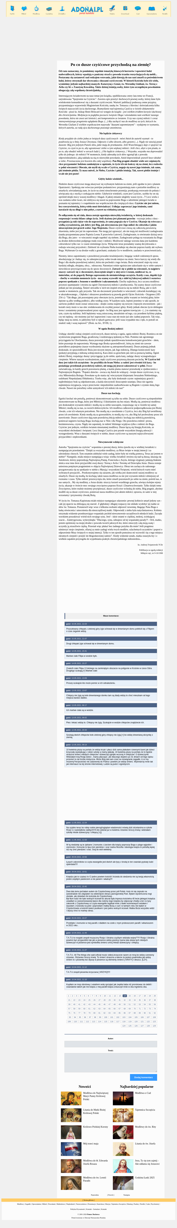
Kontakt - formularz (93, 1212)
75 (69, 1013)
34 (135, 1000)
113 (93, 1022)
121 (142, 1022)
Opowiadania (36, 1207)
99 (100, 1017)
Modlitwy (20, 1207)
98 (95, 1017)
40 (74, 1004)
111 (81, 1022)
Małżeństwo (61, 1207)
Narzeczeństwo (81, 1207)
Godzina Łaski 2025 (145, 1180)
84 (115, 1013)
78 (84, 1013)
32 (124, 1000)
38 (155, 1000)
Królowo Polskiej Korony (95, 1130)
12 (115, 996)
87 (130, 1013)
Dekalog (130, 1207)
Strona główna (88, 1203)
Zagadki (28, 1207)
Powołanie (51, 1207)
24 (84, 1000)
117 (117, 1022)
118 (123, 1022)
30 (115, 1000)
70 (135, 1009)
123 (154, 1022)
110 (75, 1022)
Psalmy (136, 1207)
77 (79, 1013)
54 (145, 1004)
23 (79, 1000)
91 (150, 1013)
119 (130, 1022)
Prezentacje (92, 1207)
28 (104, 1000)
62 (94, 1009)
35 (140, 1000)
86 (124, 1013)
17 (140, 996)
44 (94, 1004)
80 (94, 1013)
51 (130, 1004)
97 (90, 1017)
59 (79, 1009)
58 (74, 1009)
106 (142, 1017)
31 (120, 1000)
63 (99, 1009)
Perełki (142, 1207)
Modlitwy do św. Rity (145, 1130)
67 (120, 1009)
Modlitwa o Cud (143, 1096)
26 (94, 1000)
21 (69, 1000)
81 (99, 1013)
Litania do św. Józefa (145, 1146)
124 (123, 1026)
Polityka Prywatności (77, 1212)
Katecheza (100, 1207)
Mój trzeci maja (90, 1146)
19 (150, 996)
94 (75, 1017)
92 (155, 1013)
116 (111, 1022)
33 (130, 1000)
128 (148, 1026)
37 (150, 1000)
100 (105, 1017)
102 (117, 1017)
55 (150, 1004)
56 (155, 1004)
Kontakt (104, 1212)
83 (110, 1013)
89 (140, 1013)
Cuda (148, 1207)
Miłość (44, 1207)
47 (110, 1004)
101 (111, 1017)
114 (99, 1022)
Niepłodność (70, 1207)
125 (130, 1026)
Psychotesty (155, 1207)
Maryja (107, 1207)
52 (135, 1004)
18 (145, 996)
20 (155, 996)
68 (124, 1009)
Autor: (111, 1038)
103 (123, 1017)
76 (74, 1013)
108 (154, 1017)
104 (130, 1017)
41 (79, 1004)
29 (110, 1000)
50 (124, 1004)
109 (69, 1022)
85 (120, 1013)
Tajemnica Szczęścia (145, 1113)
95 (80, 1017)
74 (155, 1009)
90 (145, 1013)
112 (87, 1022)
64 (104, 1009)
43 (89, 1004)
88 (135, 1013)
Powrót (110, 1198)
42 (84, 1004)
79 (89, 1013)
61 (89, 1009)
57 (69, 1009)
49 (120, 1004)
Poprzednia (95, 1198)
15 (130, 996)
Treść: (110, 1051)
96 (85, 1017)
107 (148, 1017)
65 (110, 1009)
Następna (126, 1198)
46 (104, 1004)
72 (145, 1009)
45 (99, 1004)
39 (69, 1004)
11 (110, 996)
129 (154, 1026)
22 (74, 1000)
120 (136, 1022)
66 (115, 1009)
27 (99, 1000)
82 (104, 1013)
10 (105, 996)
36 (145, 1000)
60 (84, 1009)
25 (89, 1000)
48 (115, 1004)
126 (136, 1026)
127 (142, 1026)
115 (105, 1022)
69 (130, 1009)
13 (120, 996)
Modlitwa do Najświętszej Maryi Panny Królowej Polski (95, 1099)
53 (140, 1004)
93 (70, 1017)
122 (148, 1022)
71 (140, 1009)
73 (150, 1009)
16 (135, 996)
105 (136, 1017)
